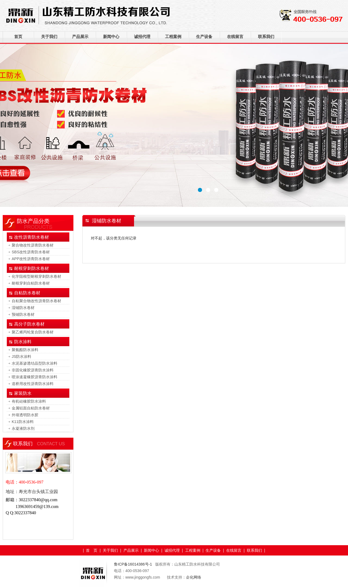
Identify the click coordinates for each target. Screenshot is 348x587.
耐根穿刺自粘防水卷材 (31, 283)
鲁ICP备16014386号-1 (133, 564)
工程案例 (173, 36)
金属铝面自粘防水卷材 (31, 408)
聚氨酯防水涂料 (25, 350)
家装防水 (23, 393)
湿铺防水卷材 (23, 307)
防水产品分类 (33, 221)
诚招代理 (142, 36)
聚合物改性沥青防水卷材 (33, 245)
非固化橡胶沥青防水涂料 (33, 370)
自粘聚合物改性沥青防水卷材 (36, 301)
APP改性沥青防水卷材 (31, 259)
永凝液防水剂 (23, 428)
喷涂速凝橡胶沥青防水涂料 (34, 377)
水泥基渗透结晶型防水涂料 (34, 363)
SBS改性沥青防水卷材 (31, 252)
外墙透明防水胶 (25, 415)
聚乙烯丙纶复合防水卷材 (33, 332)
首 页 (91, 550)
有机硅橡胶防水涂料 (29, 401)
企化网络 (193, 577)
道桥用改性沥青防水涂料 (33, 383)
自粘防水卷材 (27, 293)
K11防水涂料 (23, 421)
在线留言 (235, 36)
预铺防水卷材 (23, 314)
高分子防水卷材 (29, 324)
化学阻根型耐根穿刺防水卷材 (36, 276)
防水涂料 (23, 341)
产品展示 (80, 36)
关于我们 (49, 36)
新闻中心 (111, 36)
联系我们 (266, 36)
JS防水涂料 (21, 356)
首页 (18, 36)
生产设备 (204, 36)
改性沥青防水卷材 (31, 237)
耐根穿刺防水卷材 (31, 268)
